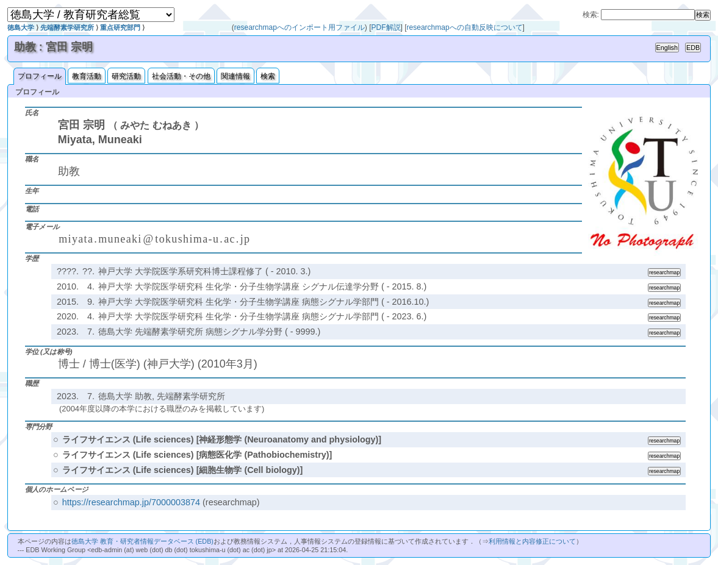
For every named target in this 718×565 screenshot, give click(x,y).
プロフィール (40, 76)
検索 (267, 76)
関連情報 (235, 76)
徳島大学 (20, 27)
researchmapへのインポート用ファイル (299, 27)
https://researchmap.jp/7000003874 (131, 502)
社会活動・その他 (181, 76)
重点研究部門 (120, 27)
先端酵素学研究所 (67, 27)
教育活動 (86, 76)
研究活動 (126, 76)
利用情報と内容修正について (532, 541)
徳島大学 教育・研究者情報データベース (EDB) (142, 541)
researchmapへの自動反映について (465, 27)
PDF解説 (386, 27)
